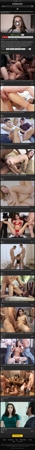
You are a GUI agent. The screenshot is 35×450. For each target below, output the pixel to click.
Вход (20, 1)
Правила (30, 439)
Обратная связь (23, 439)
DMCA (14, 441)
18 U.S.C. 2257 (19, 441)
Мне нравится (11, 34)
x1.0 (28, 32)
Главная (4, 439)
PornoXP (15, 448)
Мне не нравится (13, 34)
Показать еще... (17, 435)
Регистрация (16, 1)
